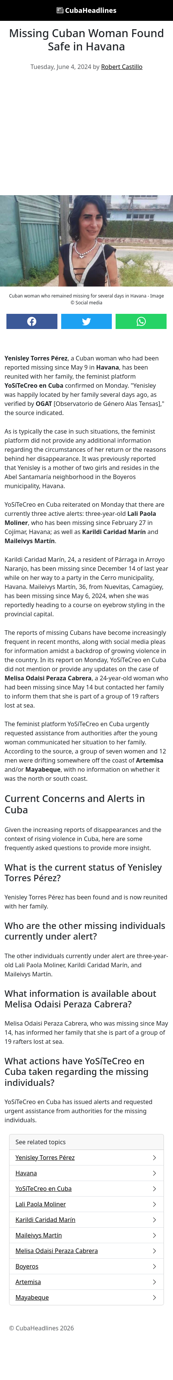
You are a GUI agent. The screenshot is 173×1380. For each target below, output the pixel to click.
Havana (86, 1173)
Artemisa (86, 1281)
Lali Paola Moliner (86, 1204)
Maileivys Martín (86, 1235)
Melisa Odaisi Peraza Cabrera (86, 1250)
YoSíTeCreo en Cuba (86, 1188)
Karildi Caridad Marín (86, 1219)
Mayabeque (86, 1297)
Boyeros (86, 1266)
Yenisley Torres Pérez (86, 1157)
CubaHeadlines (87, 10)
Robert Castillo (122, 67)
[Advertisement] (86, 136)
